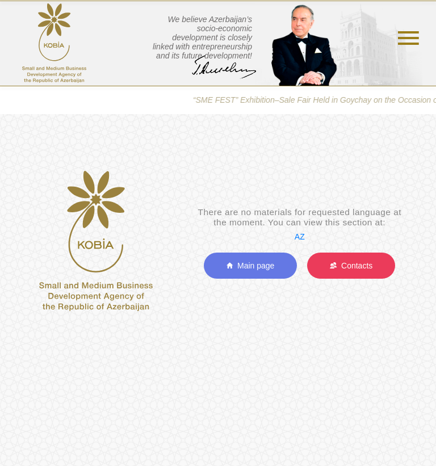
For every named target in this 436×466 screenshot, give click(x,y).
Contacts (351, 265)
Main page (250, 265)
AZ (300, 236)
